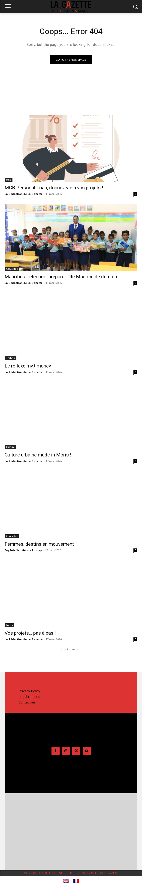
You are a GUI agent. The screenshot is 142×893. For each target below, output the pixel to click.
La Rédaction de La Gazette (23, 194)
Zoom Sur (12, 536)
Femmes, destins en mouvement (39, 544)
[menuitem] (66, 881)
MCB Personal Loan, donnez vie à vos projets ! (54, 187)
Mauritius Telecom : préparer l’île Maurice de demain (61, 276)
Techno (10, 358)
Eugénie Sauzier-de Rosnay (23, 550)
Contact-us (27, 702)
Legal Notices (29, 696)
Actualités (12, 268)
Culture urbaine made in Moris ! (38, 455)
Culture (10, 447)
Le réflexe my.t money (28, 366)
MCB (8, 179)
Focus (9, 625)
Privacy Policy (29, 691)
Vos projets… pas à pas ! (30, 633)
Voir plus (71, 649)
